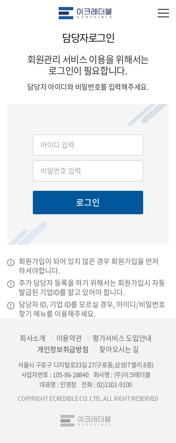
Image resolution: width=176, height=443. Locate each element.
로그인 (87, 202)
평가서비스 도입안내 (122, 338)
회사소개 (33, 338)
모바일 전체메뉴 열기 (163, 13)
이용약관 (69, 338)
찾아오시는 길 (119, 349)
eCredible (88, 13)
